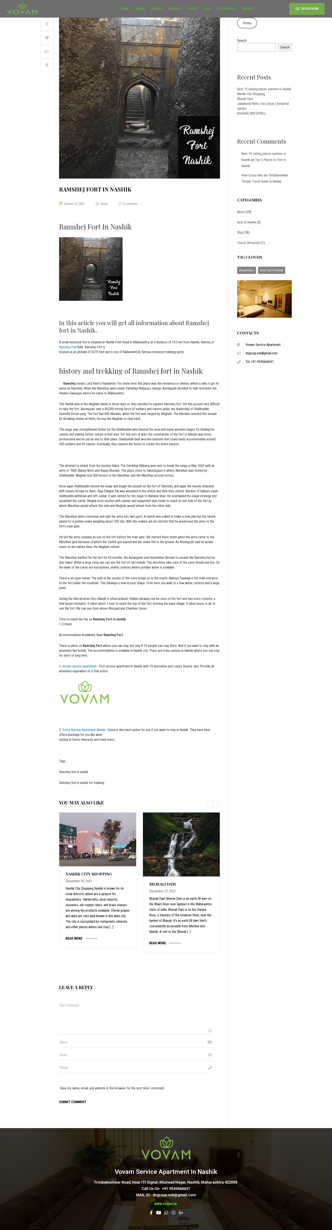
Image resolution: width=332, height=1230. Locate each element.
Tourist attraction (248, 243)
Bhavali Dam (162, 884)
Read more (74, 938)
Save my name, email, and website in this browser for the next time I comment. (112, 1088)
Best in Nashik (246, 222)
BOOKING (175, 8)
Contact (248, 8)
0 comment (130, 203)
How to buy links (252, 175)
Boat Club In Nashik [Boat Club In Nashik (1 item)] (271, 270)
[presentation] (210, 804)
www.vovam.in (165, 1204)
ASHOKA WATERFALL (251, 113)
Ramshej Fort (68, 347)
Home (125, 8)
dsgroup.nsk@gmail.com (262, 353)
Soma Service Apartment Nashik (83, 730)
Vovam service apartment (79, 666)
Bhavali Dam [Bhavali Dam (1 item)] (246, 270)
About (140, 8)
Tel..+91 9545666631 (260, 362)
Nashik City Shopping (89, 873)
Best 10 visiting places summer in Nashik (264, 89)
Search (241, 41)
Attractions (226, 8)
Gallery (157, 8)
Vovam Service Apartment (263, 345)
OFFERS (192, 8)
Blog (207, 8)
